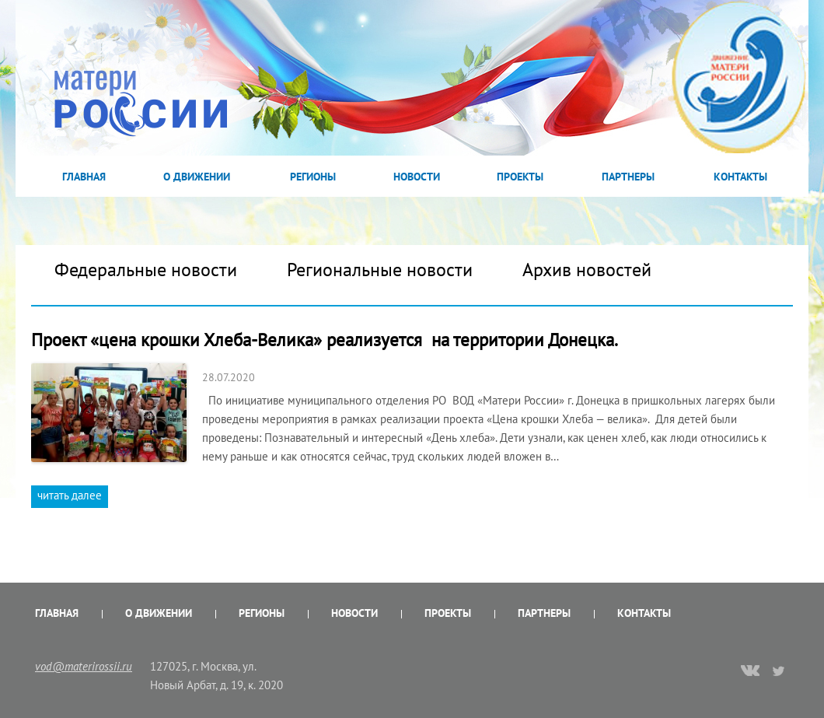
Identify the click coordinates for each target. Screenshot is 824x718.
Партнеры (628, 177)
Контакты (740, 177)
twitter (779, 670)
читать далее (69, 495)
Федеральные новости (145, 269)
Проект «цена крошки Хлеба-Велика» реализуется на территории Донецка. (324, 339)
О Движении (196, 177)
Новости (416, 177)
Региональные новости (380, 269)
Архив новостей (586, 269)
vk (750, 672)
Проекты (520, 177)
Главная (84, 177)
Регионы (313, 177)
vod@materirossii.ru (83, 666)
